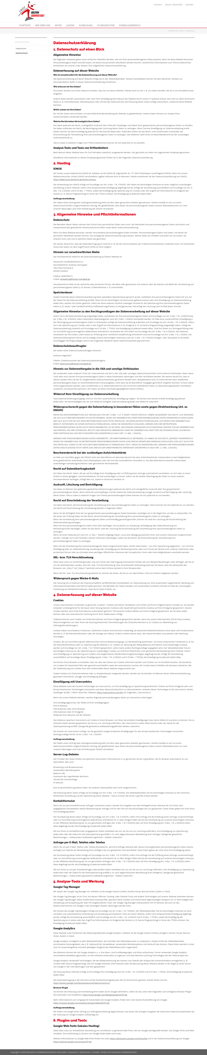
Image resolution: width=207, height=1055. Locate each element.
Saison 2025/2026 (173, 4)
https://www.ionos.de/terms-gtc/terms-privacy (74, 179)
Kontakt (189, 4)
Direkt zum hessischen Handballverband (118, 1052)
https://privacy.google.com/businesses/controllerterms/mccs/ (81, 983)
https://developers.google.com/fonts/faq (128, 1038)
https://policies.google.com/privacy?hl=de (72, 1041)
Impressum (73, 1052)
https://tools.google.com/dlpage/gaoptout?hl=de (105, 994)
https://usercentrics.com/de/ (110, 692)
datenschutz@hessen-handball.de (75, 363)
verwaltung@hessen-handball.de (75, 279)
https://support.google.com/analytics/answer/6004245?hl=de (81, 1003)
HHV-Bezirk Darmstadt (175, 31)
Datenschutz (85, 1052)
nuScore (158, 4)
